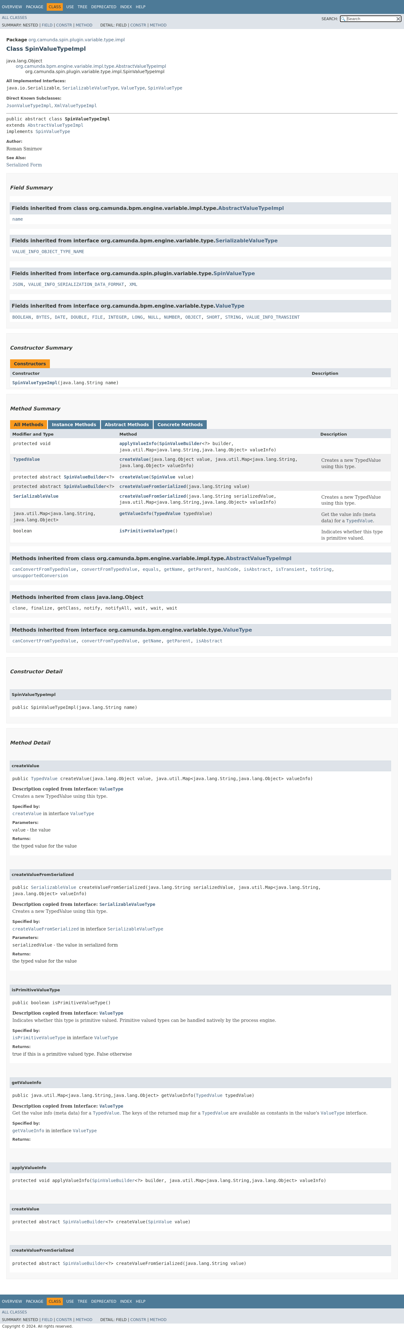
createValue (134, 459)
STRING (233, 317)
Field (47, 25)
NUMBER (172, 317)
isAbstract (257, 569)
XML (133, 284)
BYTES (43, 317)
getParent (200, 569)
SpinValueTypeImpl (34, 382)
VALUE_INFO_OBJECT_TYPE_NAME (48, 251)
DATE (60, 317)
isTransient (290, 569)
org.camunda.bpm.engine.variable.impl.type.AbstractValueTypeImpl (91, 66)
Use (70, 7)
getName (173, 569)
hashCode (227, 569)
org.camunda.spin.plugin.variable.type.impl (76, 39)
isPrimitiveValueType (146, 530)
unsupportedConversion (40, 575)
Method (84, 25)
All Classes (14, 17)
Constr (64, 25)
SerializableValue (35, 496)
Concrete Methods (180, 424)
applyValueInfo (138, 443)
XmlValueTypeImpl (75, 105)
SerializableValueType (90, 87)
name (17, 219)
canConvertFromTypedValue (44, 569)
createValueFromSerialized (152, 486)
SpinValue (163, 476)
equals (151, 569)
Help (141, 7)
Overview (12, 7)
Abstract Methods (127, 424)
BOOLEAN (21, 317)
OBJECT (193, 317)
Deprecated (103, 7)
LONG (137, 317)
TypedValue (26, 459)
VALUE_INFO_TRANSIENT (273, 317)
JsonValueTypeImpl (28, 105)
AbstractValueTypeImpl (55, 125)
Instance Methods (74, 424)
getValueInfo (135, 513)
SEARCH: (330, 19)
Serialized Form (24, 164)
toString (320, 569)
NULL (153, 317)
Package (34, 7)
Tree (82, 7)
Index (126, 7)
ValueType (133, 87)
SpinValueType (165, 87)
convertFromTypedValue (109, 569)
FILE (97, 317)
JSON (17, 284)
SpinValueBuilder (180, 443)
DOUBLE (79, 317)
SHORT (213, 317)
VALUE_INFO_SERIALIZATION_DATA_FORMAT (76, 284)
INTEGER (117, 317)
